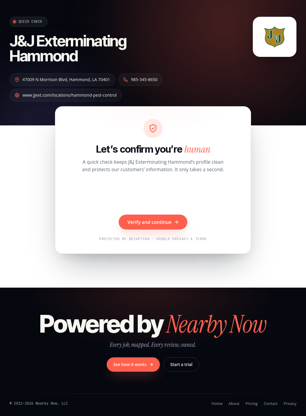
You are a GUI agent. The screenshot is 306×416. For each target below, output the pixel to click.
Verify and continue (153, 222)
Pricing (251, 403)
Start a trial (181, 364)
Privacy (290, 403)
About (234, 403)
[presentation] (153, 194)
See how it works (133, 364)
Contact (271, 403)
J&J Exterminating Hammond (68, 48)
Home (217, 403)
